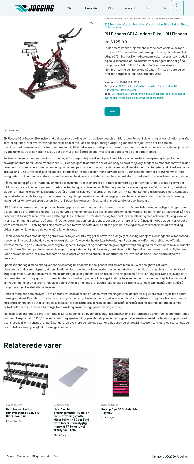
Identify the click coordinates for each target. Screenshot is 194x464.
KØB (113, 109)
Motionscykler (122, 25)
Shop (70, 7)
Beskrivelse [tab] (11, 128)
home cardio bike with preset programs (142, 95)
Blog (108, 7)
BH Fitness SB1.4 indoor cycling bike (132, 91)
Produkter (141, 22)
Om (141, 7)
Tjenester (89, 7)
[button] (161, 7)
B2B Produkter (123, 16)
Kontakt (125, 7)
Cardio (129, 22)
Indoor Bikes (167, 22)
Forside (109, 16)
